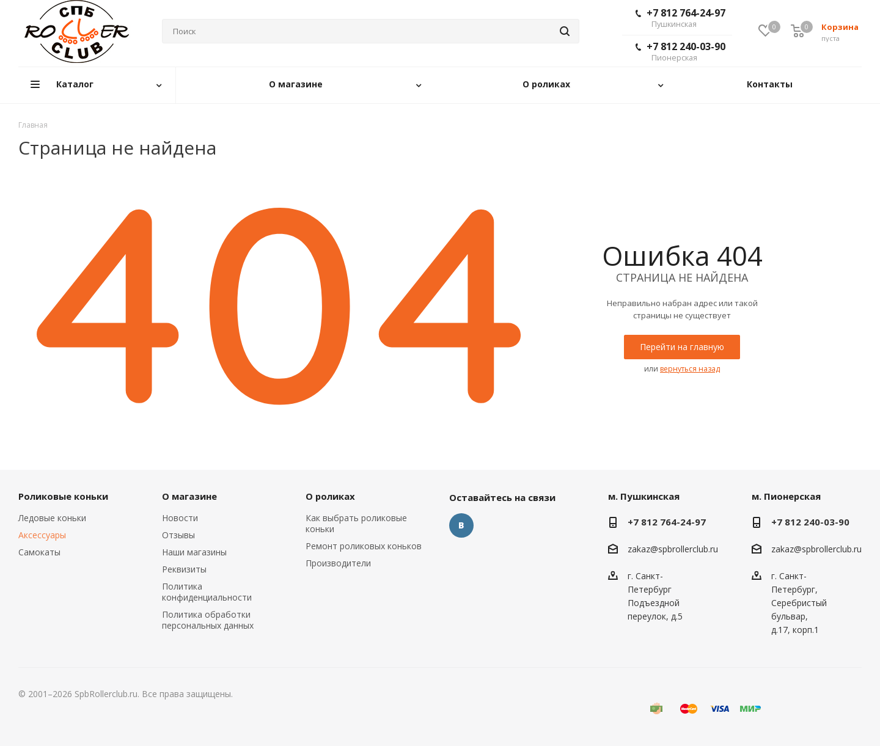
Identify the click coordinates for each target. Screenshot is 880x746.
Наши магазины (194, 552)
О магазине (189, 496)
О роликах (330, 496)
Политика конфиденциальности (207, 591)
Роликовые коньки (63, 496)
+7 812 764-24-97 (680, 17)
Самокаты (39, 552)
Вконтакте (461, 525)
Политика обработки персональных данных (208, 620)
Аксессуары (42, 535)
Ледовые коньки (52, 518)
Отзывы (178, 535)
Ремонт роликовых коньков (364, 546)
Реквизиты (184, 569)
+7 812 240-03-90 (680, 51)
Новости (180, 518)
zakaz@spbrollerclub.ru (673, 549)
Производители (338, 563)
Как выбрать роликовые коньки (356, 523)
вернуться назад (690, 369)
